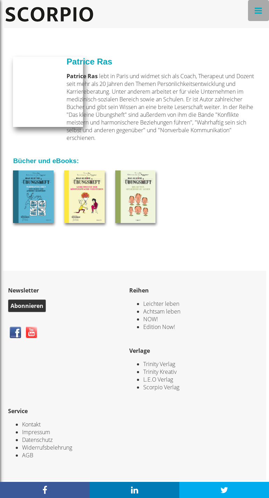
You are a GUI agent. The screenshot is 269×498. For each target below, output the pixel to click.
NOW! (150, 319)
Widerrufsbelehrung (47, 447)
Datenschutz (37, 440)
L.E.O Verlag (158, 379)
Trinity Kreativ (160, 372)
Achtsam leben (161, 311)
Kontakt (31, 424)
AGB (27, 455)
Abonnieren (27, 306)
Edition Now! (159, 327)
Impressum (36, 432)
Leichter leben (161, 304)
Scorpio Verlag (161, 387)
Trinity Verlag (159, 364)
